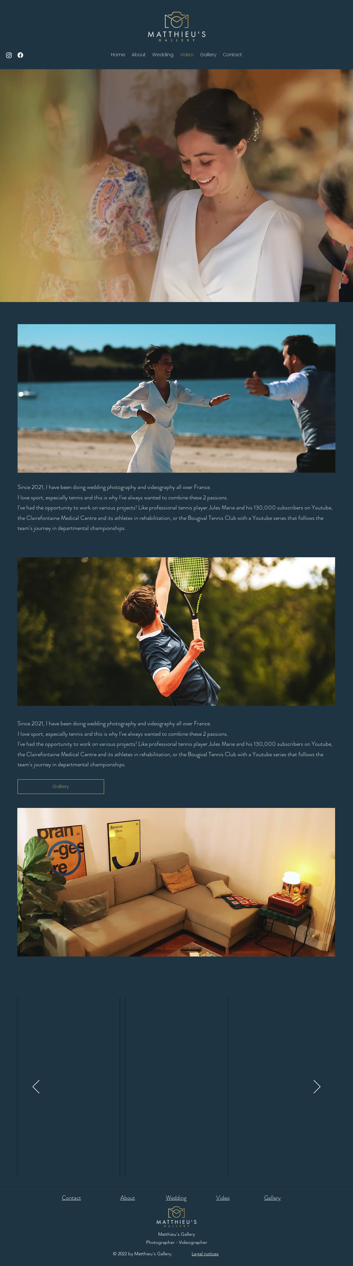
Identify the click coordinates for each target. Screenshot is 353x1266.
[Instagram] (9, 55)
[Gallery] (61, 786)
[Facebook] (20, 55)
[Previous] (36, 1087)
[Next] (317, 1087)
